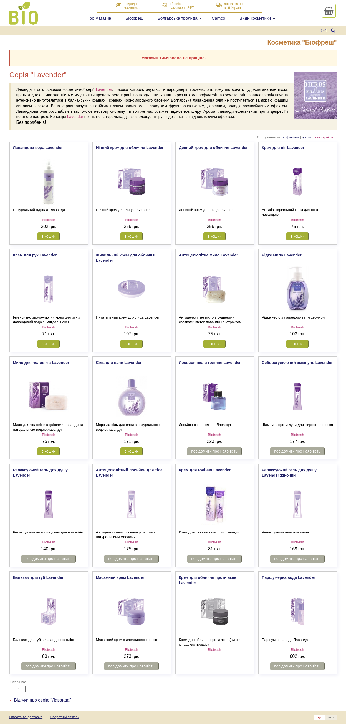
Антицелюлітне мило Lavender (208, 255)
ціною (306, 137)
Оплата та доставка (26, 717)
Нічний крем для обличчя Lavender (130, 147)
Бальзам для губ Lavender (38, 577)
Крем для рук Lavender (35, 255)
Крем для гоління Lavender (205, 470)
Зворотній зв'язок (64, 717)
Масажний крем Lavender (120, 577)
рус (319, 717)
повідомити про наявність (214, 451)
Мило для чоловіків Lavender (41, 362)
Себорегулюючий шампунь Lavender (297, 362)
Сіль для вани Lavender (119, 362)
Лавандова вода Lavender (38, 147)
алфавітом (291, 137)
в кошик (48, 236)
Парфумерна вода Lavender (288, 577)
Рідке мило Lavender (282, 255)
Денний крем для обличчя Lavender (213, 147)
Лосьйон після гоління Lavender (210, 362)
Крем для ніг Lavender (283, 147)
